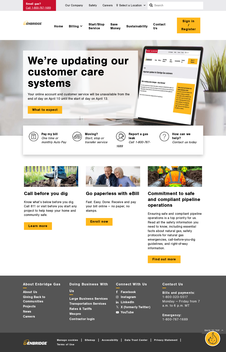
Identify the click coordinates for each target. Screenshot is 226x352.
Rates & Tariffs (80, 309)
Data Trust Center (136, 340)
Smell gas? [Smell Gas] (33, 4)
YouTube (127, 312)
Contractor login (82, 319)
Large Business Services (88, 299)
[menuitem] (58, 25)
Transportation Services (87, 304)
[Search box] (151, 5)
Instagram (128, 297)
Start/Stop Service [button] (97, 26)
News (27, 312)
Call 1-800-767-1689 (38, 8)
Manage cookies (67, 340)
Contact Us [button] (159, 26)
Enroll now (99, 222)
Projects (29, 306)
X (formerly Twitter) (135, 307)
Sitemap (90, 340)
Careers (108, 5)
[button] (76, 25)
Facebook (128, 292)
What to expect (45, 110)
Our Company (74, 5)
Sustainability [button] (137, 26)
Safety (93, 5)
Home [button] (58, 26)
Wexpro (75, 314)
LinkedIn (127, 302)
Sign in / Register (188, 25)
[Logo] (33, 25)
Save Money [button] (115, 26)
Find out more (164, 259)
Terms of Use (65, 344)
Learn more (38, 226)
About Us (30, 292)
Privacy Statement (166, 340)
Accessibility (110, 340)
